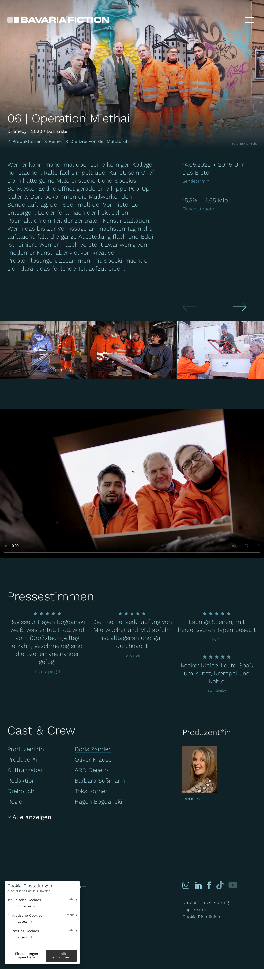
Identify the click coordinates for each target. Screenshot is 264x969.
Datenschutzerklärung (205, 902)
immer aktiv (26, 906)
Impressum (194, 909)
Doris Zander (93, 749)
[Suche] (234, 20)
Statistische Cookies (24, 915)
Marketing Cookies (23, 931)
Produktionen (27, 141)
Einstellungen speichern (26, 955)
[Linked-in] (197, 885)
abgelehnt (25, 921)
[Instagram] (185, 885)
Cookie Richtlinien (201, 916)
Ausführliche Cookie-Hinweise (28, 891)
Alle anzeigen (31, 817)
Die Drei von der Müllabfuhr (100, 141)
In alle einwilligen (61, 955)
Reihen (56, 141)
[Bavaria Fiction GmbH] (58, 20)
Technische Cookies (24, 900)
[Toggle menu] (250, 20)
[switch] (21, 906)
